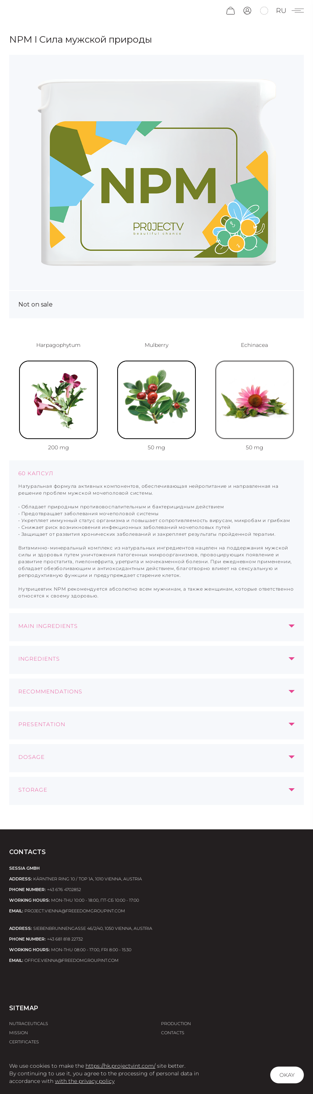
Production (176, 1023)
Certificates (24, 1041)
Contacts (172, 1032)
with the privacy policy (85, 1081)
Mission (18, 1032)
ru (281, 10)
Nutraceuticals (28, 1023)
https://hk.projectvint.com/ (120, 1065)
